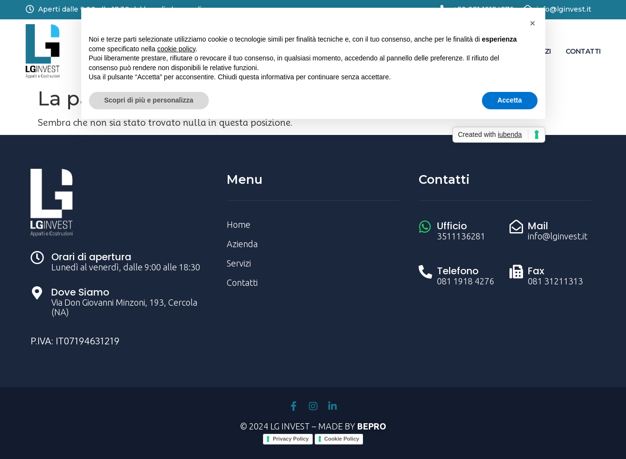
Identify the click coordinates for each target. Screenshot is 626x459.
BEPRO (371, 426)
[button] (532, 23)
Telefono (458, 271)
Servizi (239, 263)
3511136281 (461, 236)
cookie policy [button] (176, 49)
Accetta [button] (509, 100)
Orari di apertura (91, 257)
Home (238, 224)
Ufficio (452, 226)
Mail (538, 226)
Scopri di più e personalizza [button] (148, 100)
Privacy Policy (291, 439)
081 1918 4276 (465, 281)
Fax (536, 271)
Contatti (583, 51)
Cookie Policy (341, 439)
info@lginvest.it (563, 9)
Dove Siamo (80, 292)
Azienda (242, 243)
